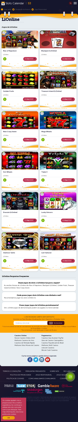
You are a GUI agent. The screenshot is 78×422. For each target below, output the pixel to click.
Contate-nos (66, 378)
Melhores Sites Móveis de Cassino (27, 345)
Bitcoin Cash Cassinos (49, 350)
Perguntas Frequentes (35, 371)
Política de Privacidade (20, 375)
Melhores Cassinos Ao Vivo (24, 340)
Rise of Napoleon (35, 285)
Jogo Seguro (62, 375)
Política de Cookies (15, 378)
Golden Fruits (62, 285)
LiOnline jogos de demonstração (19, 308)
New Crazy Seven (22, 288)
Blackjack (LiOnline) (50, 285)
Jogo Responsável (44, 375)
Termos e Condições (12, 371)
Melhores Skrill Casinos (50, 345)
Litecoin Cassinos (48, 348)
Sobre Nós (54, 371)
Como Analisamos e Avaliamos (42, 378)
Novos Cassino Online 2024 (25, 338)
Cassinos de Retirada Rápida (25, 343)
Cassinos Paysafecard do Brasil (53, 343)
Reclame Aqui (69, 371)
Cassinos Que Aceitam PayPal (52, 338)
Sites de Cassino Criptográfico (52, 340)
